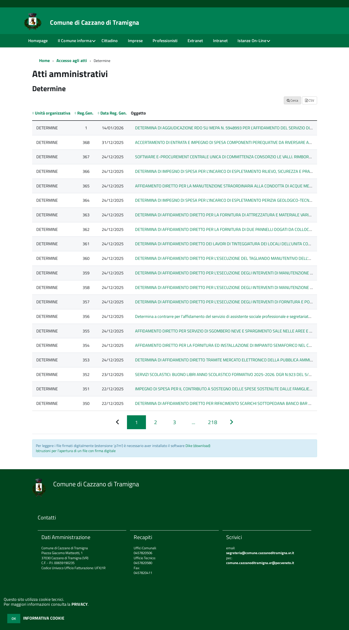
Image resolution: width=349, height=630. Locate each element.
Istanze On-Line (252, 40)
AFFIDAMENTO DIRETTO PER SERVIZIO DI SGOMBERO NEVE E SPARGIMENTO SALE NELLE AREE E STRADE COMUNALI (239, 331)
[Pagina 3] (174, 422)
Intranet (220, 40)
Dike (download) (197, 445)
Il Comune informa (75, 40)
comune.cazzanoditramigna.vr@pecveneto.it (260, 562)
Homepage (38, 40)
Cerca (292, 100)
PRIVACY (79, 604)
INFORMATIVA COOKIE (43, 618)
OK (14, 618)
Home (44, 60)
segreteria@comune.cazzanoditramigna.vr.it (260, 553)
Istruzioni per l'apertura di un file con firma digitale (76, 450)
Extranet (195, 40)
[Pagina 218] (212, 422)
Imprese (135, 40)
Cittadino (110, 40)
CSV (309, 100)
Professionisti (165, 40)
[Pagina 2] (155, 422)
